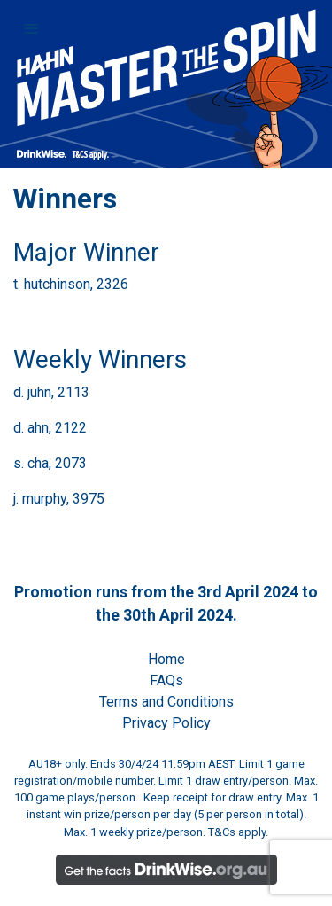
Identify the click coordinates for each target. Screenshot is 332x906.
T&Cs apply (237, 832)
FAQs (166, 680)
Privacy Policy (166, 723)
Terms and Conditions (166, 701)
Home (166, 659)
